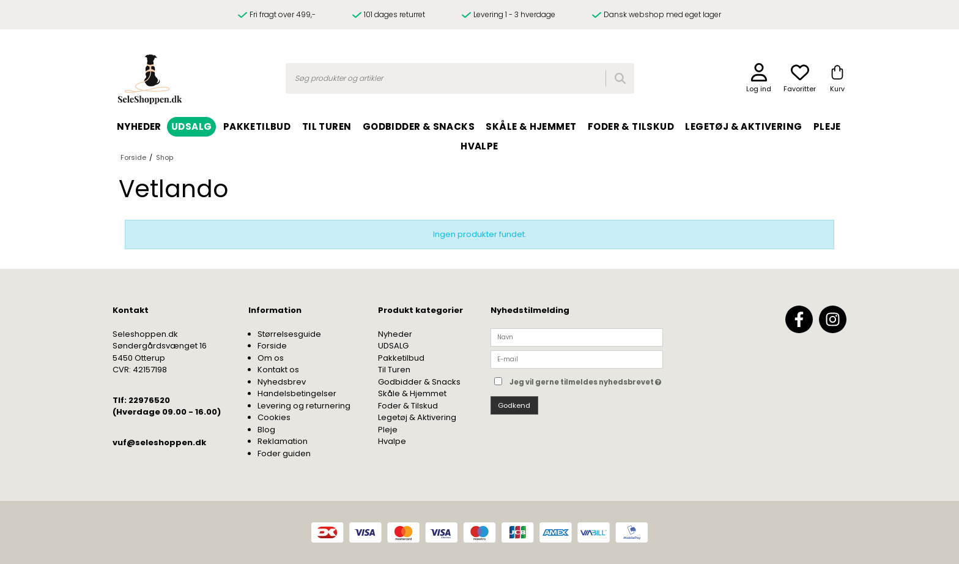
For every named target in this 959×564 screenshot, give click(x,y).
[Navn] (577, 336)
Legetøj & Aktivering (417, 417)
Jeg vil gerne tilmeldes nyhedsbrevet (586, 380)
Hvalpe (392, 441)
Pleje (388, 429)
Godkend (514, 405)
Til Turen (394, 369)
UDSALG (393, 346)
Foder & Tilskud (408, 406)
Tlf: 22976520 (141, 400)
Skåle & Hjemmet (412, 393)
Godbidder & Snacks (419, 382)
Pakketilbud (401, 358)
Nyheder (395, 334)
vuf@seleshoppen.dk (159, 442)
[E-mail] (577, 359)
